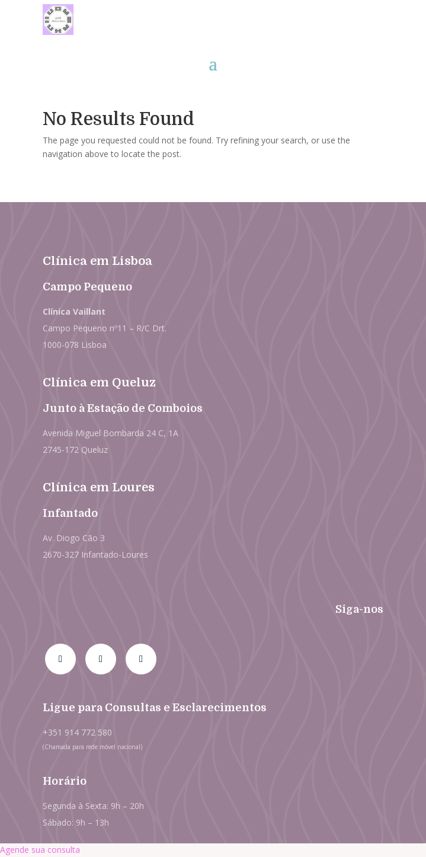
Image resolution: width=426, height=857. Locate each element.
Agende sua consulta (40, 849)
